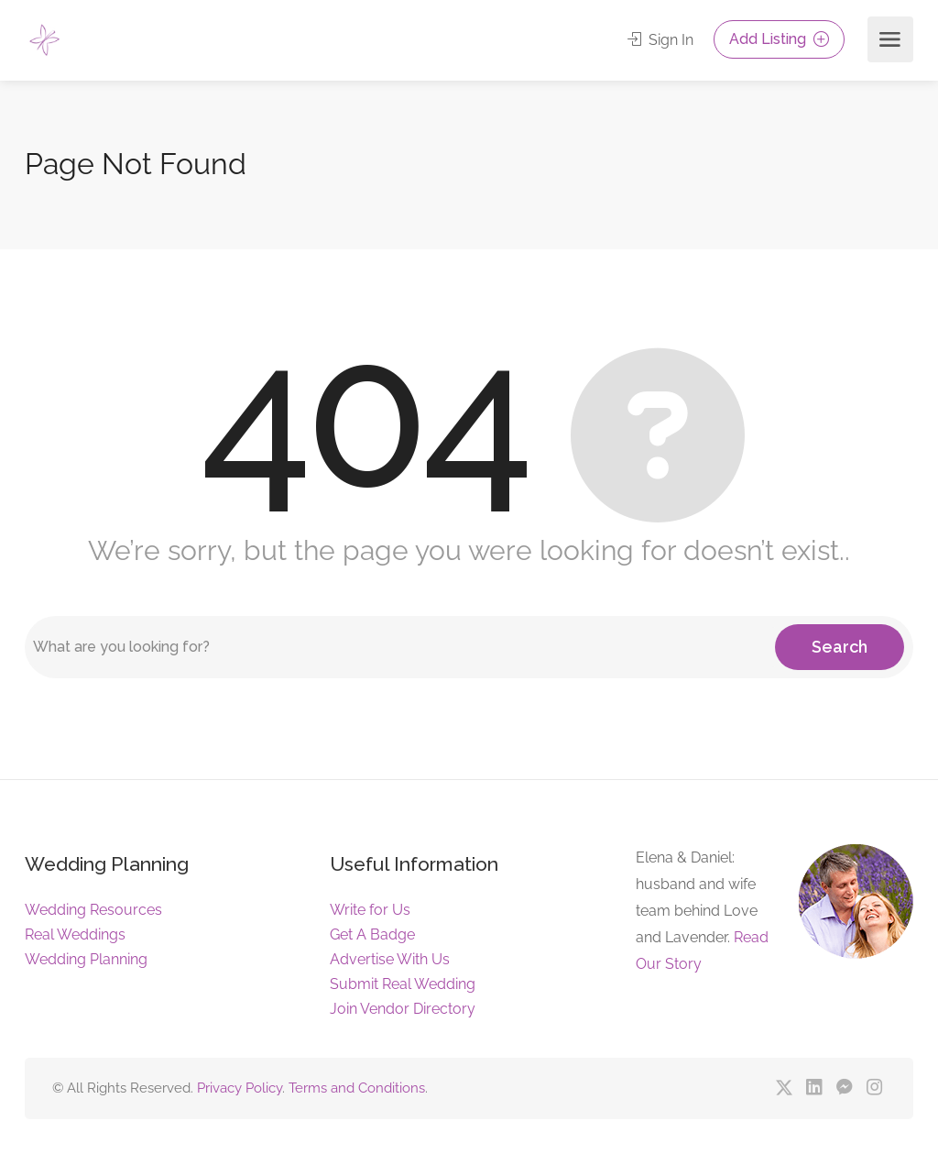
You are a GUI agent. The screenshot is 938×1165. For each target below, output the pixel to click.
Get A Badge (372, 934)
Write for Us (370, 909)
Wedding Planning (86, 959)
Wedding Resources (93, 909)
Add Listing (779, 39)
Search (839, 646)
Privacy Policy (239, 1088)
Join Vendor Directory (402, 1008)
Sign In (660, 40)
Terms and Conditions (357, 1088)
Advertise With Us (390, 959)
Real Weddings (75, 934)
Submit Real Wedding (402, 984)
